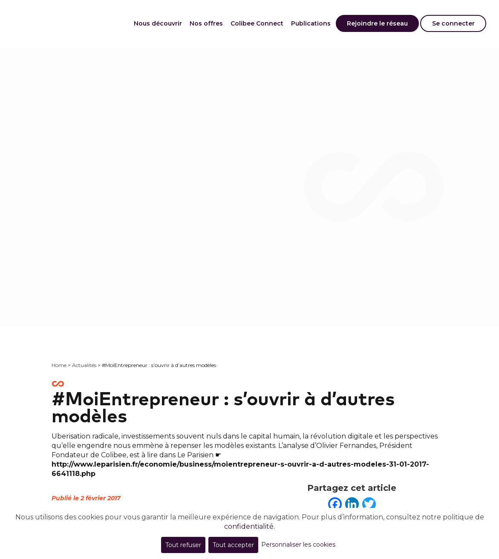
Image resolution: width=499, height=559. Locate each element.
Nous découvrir (158, 23)
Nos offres (206, 23)
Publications (311, 23)
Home (59, 365)
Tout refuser (183, 545)
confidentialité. (249, 526)
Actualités (84, 365)
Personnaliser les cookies (298, 544)
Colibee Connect (257, 23)
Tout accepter (233, 545)
